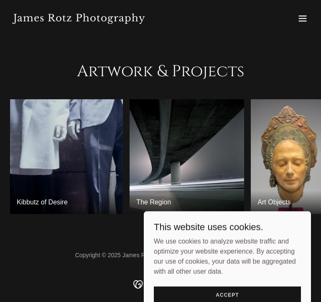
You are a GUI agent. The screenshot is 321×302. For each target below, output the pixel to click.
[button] (302, 18)
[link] (79, 19)
